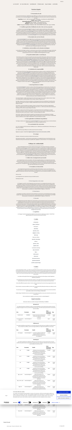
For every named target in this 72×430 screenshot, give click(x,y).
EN (62, 1)
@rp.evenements (36, 249)
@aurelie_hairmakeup (36, 239)
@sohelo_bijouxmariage (36, 262)
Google (28, 350)
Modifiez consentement (36, 299)
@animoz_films (36, 243)
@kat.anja (36, 235)
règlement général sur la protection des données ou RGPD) (39, 131)
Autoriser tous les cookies (63, 417)
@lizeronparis (36, 254)
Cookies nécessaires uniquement (64, 423)
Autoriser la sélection (64, 420)
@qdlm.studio (36, 245)
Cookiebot (46, 301)
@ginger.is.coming (36, 233)
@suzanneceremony (36, 258)
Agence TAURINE (38, 20)
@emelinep (36, 228)
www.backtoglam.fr (27, 17)
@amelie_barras (36, 230)
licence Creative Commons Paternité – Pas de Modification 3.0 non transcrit (30, 60)
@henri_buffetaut (36, 224)
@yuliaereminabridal (36, 260)
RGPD (26, 148)
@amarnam (36, 256)
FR (61, 1)
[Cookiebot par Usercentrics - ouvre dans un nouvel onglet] (6, 428)
